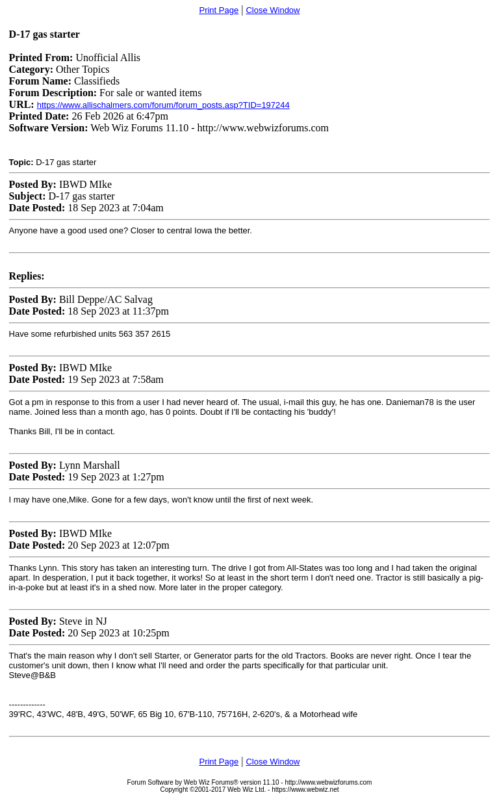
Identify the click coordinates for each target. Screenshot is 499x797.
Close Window (273, 10)
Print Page (218, 10)
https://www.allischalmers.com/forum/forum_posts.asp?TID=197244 (163, 105)
